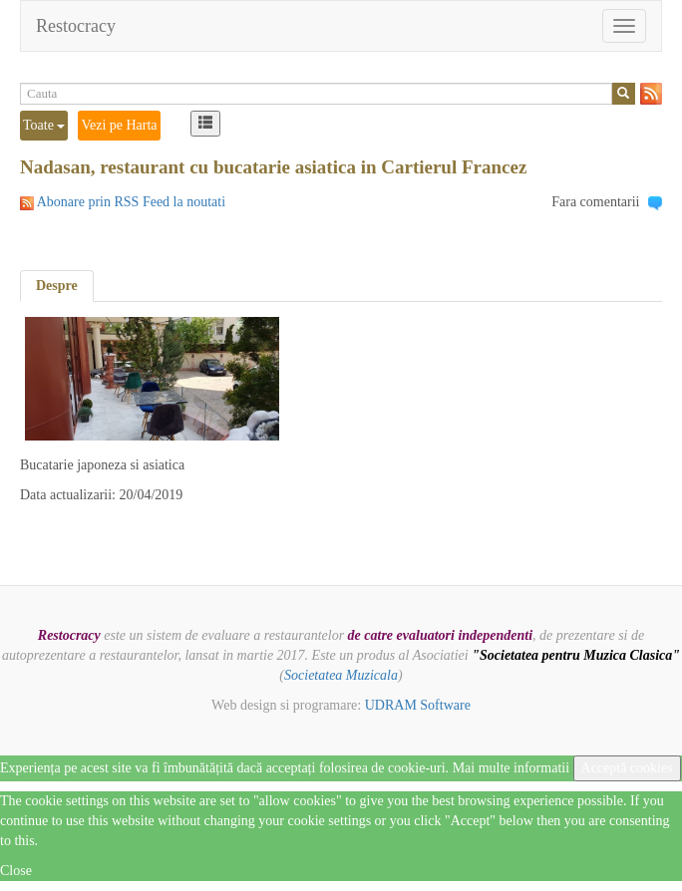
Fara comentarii (595, 201)
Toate (44, 125)
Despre (57, 285)
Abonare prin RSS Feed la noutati (131, 201)
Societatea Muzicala (341, 675)
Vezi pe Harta (119, 125)
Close (16, 870)
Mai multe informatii (511, 767)
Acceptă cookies (627, 767)
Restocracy (76, 26)
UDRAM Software (418, 705)
